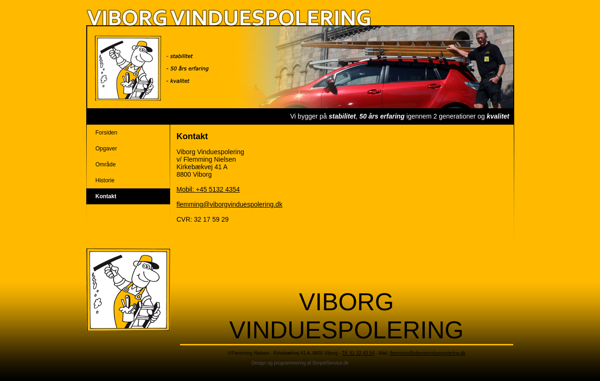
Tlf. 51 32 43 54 (358, 353)
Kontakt (106, 196)
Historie (105, 180)
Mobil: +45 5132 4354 (208, 189)
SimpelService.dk (330, 363)
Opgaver (106, 148)
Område (106, 164)
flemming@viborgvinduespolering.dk (230, 204)
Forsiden (107, 132)
